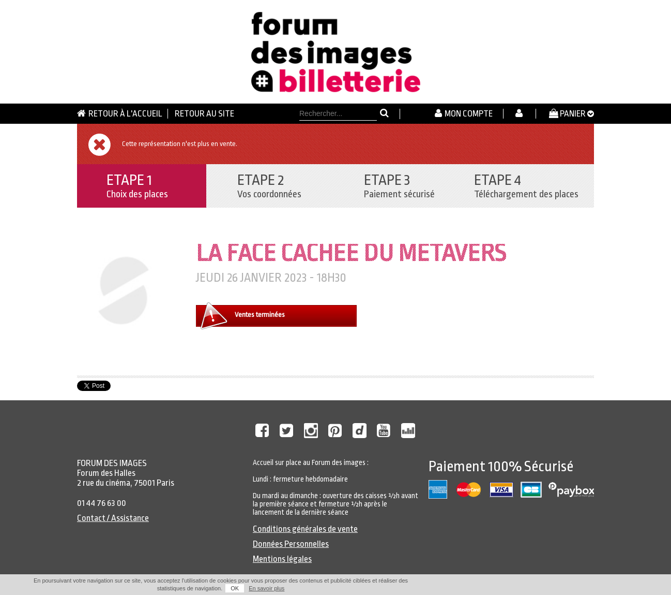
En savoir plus (266, 588)
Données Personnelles (291, 544)
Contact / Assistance (113, 518)
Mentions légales (282, 559)
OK (235, 588)
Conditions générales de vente (305, 529)
